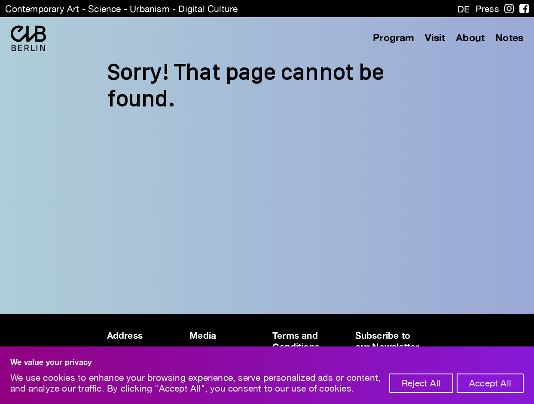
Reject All (421, 383)
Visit (435, 37)
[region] (267, 375)
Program (393, 37)
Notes (509, 37)
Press (487, 8)
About (470, 37)
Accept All (490, 383)
